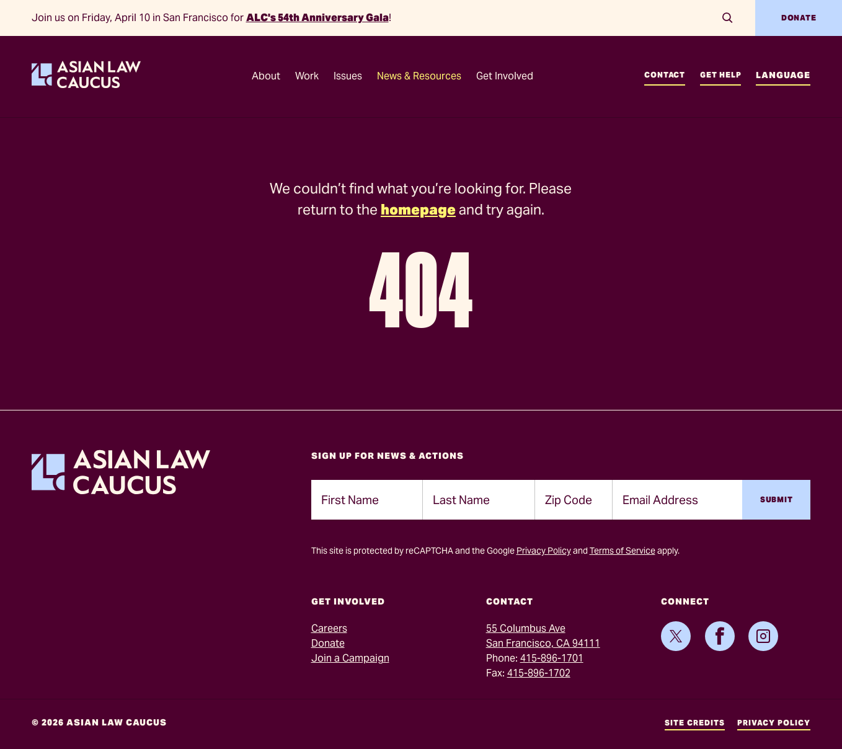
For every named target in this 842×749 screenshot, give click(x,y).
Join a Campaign (350, 658)
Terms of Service (622, 550)
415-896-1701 (551, 658)
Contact (664, 74)
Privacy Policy (543, 550)
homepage (418, 209)
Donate (799, 17)
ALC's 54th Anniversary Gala (317, 17)
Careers (329, 628)
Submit (776, 499)
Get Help (720, 74)
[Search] (727, 18)
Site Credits (695, 722)
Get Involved (504, 75)
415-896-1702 (538, 673)
